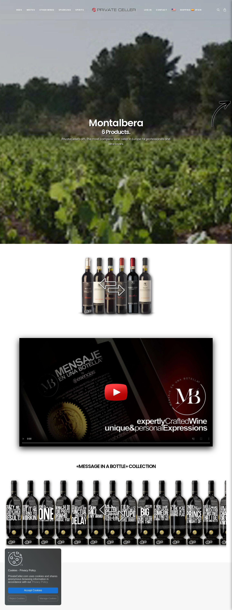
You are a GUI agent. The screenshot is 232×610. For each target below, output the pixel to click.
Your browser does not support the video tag (116, 220)
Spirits (79, 10)
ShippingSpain (191, 10)
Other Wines (46, 10)
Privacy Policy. (40, 582)
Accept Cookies (33, 590)
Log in (148, 10)
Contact (161, 10)
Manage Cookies (48, 598)
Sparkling (65, 10)
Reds (19, 10)
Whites (31, 10)
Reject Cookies (17, 598)
